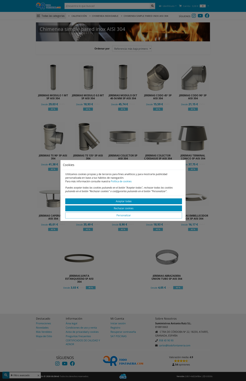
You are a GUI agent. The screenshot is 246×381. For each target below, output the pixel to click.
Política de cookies (121, 181)
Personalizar (123, 215)
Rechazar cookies (124, 208)
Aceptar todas (124, 201)
